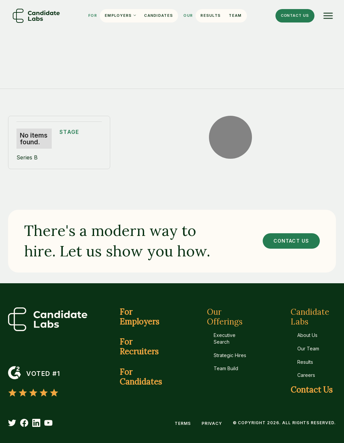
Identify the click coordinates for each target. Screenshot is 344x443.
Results (211, 15)
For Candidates (141, 377)
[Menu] (328, 16)
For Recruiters (139, 347)
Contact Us (312, 390)
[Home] (36, 16)
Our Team (308, 348)
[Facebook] (24, 423)
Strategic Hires (230, 355)
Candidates (158, 15)
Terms (183, 423)
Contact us (295, 15)
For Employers (139, 317)
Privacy (212, 423)
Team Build (226, 368)
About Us (307, 335)
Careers (306, 375)
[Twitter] (12, 423)
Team (235, 15)
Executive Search (224, 338)
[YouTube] (48, 423)
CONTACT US (291, 241)
